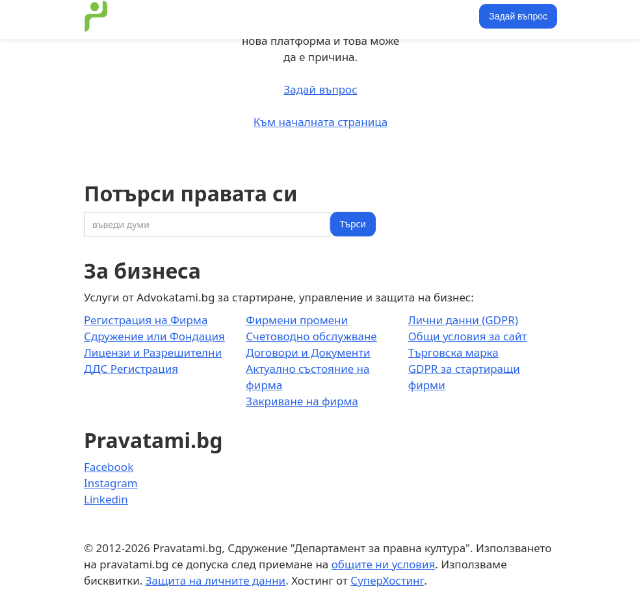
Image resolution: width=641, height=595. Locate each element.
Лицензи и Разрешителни (153, 352)
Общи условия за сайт (467, 336)
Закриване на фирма (302, 401)
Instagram (111, 482)
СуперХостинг (387, 580)
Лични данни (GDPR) (463, 319)
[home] (96, 16)
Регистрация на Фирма (145, 319)
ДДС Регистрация (131, 368)
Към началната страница (320, 121)
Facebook (108, 466)
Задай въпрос (518, 16)
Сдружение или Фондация (154, 336)
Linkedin (106, 499)
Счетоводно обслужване (311, 336)
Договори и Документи (308, 352)
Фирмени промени (297, 319)
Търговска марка (453, 352)
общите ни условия (384, 564)
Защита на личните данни (215, 580)
